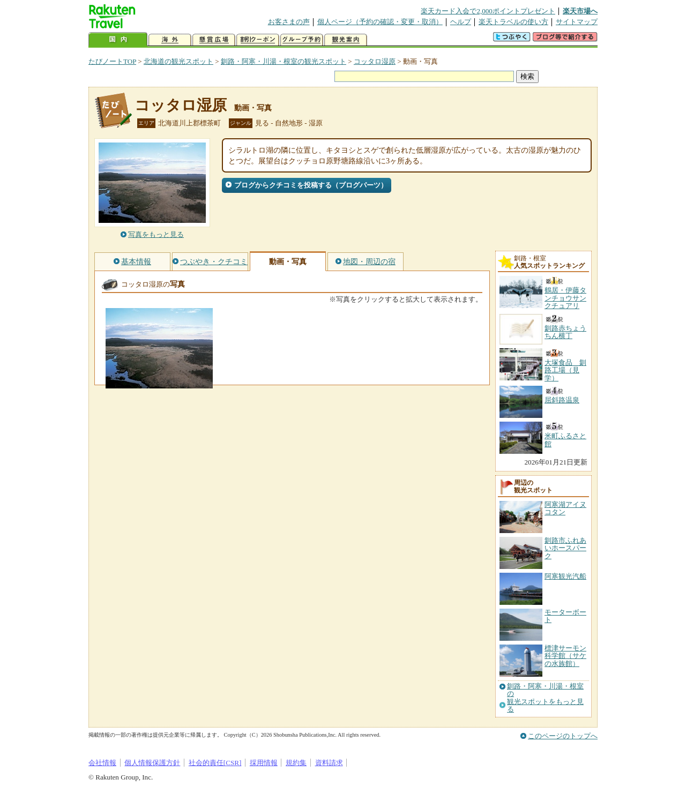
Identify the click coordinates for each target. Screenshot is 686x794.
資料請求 (329, 763)
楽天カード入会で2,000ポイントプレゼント (488, 11)
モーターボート (565, 616)
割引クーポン (257, 40)
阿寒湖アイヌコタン (565, 508)
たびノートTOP (112, 61)
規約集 (296, 763)
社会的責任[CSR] (215, 763)
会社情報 (102, 763)
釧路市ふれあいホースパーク (565, 548)
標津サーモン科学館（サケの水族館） (565, 656)
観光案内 (345, 40)
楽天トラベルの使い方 (513, 22)
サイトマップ (577, 22)
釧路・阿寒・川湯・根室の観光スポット (283, 61)
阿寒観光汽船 (565, 576)
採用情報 (264, 763)
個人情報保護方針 (152, 763)
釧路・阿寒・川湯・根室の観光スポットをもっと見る (545, 698)
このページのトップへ (563, 736)
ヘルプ (460, 22)
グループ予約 (301, 40)
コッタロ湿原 (375, 61)
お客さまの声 (289, 22)
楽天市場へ (580, 11)
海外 (169, 40)
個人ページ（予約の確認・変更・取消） (380, 22)
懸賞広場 (213, 40)
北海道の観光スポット (178, 61)
